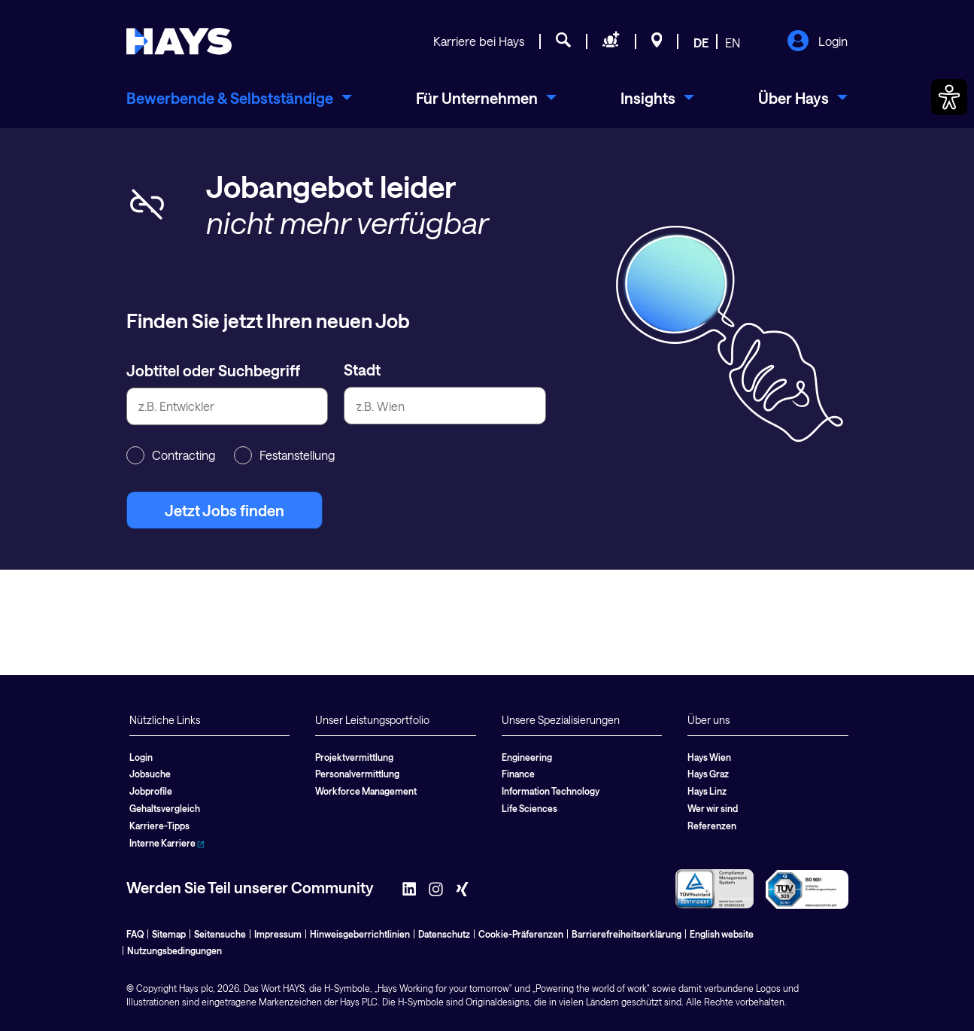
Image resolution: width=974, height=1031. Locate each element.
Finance (518, 773)
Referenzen (711, 825)
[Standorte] (657, 42)
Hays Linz (707, 791)
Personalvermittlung (357, 773)
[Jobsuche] (563, 42)
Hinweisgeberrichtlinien (360, 934)
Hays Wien (709, 757)
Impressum (278, 934)
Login (817, 42)
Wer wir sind (712, 808)
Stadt (362, 369)
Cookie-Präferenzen (520, 934)
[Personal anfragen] (611, 42)
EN (732, 42)
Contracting (170, 455)
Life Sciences (529, 808)
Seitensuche (220, 934)
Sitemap (169, 934)
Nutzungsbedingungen (174, 950)
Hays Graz (708, 773)
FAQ (135, 934)
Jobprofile (150, 791)
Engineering (527, 757)
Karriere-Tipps (159, 825)
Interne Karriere (167, 843)
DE (701, 42)
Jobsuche (150, 773)
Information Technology (550, 791)
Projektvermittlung (354, 757)
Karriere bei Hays (478, 41)
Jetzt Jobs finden (224, 510)
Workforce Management (366, 791)
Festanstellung (284, 455)
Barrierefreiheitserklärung (626, 934)
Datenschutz (444, 934)
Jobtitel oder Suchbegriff (213, 370)
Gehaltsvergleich (164, 808)
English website (722, 934)
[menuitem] (239, 98)
